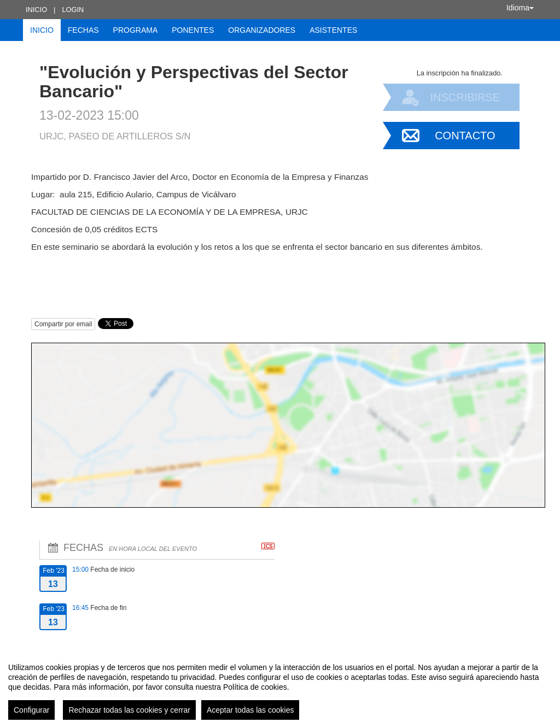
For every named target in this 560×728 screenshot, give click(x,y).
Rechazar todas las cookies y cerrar (129, 710)
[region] (280, 687)
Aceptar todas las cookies (250, 710)
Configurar (31, 710)
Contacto (465, 136)
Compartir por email (63, 324)
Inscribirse (465, 97)
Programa (135, 30)
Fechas (83, 30)
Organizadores (261, 30)
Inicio (36, 9)
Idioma (520, 7)
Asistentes (333, 30)
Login (73, 9)
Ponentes (193, 30)
